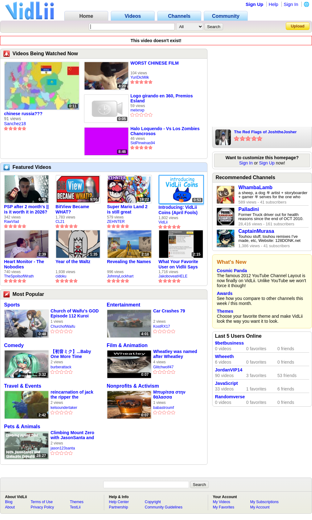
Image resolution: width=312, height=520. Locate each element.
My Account (260, 507)
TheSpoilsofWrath (19, 276)
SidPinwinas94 (142, 143)
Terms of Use (42, 502)
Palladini (248, 209)
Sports (12, 304)
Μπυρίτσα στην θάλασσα (169, 395)
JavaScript (226, 383)
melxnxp (137, 110)
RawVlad (11, 221)
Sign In (291, 4)
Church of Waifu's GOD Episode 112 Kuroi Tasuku (75, 313)
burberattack (61, 367)
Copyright (153, 502)
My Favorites (223, 507)
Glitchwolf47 (163, 367)
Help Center (119, 502)
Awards (224, 293)
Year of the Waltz (73, 261)
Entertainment (123, 304)
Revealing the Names (129, 261)
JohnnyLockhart (120, 276)
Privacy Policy (42, 507)
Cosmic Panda (232, 270)
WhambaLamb (255, 187)
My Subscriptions (264, 502)
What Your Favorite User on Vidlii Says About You (178, 264)
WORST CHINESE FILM (154, 63)
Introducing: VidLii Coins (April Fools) (177, 210)
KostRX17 (161, 326)
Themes (225, 311)
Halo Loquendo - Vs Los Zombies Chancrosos (165, 131)
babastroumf (163, 407)
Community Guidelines (164, 507)
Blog (8, 502)
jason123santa (63, 448)
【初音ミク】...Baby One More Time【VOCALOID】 (71, 354)
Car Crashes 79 (169, 310)
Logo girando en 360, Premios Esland (161, 98)
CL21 (60, 221)
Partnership (118, 507)
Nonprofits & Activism (133, 386)
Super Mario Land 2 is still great (127, 209)
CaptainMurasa (256, 231)
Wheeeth (224, 356)
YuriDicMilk (139, 77)
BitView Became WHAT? (72, 209)
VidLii (163, 222)
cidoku (61, 276)
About (10, 507)
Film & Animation (127, 345)
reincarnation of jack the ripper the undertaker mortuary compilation (72, 395)
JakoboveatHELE (173, 276)
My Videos (221, 502)
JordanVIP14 (228, 369)
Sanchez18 (15, 123)
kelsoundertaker (64, 407)
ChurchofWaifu (63, 326)
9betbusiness (229, 343)
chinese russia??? (23, 113)
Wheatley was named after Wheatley (175, 354)
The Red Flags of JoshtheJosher (265, 132)
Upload (298, 26)
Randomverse (230, 396)
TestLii (75, 507)
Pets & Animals (22, 426)
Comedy (14, 345)
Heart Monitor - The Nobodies (24, 264)
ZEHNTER (116, 221)
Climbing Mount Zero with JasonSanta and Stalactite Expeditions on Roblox (73, 435)
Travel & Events (22, 386)
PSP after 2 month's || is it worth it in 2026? (26, 209)
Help (273, 4)
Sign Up (254, 4)
